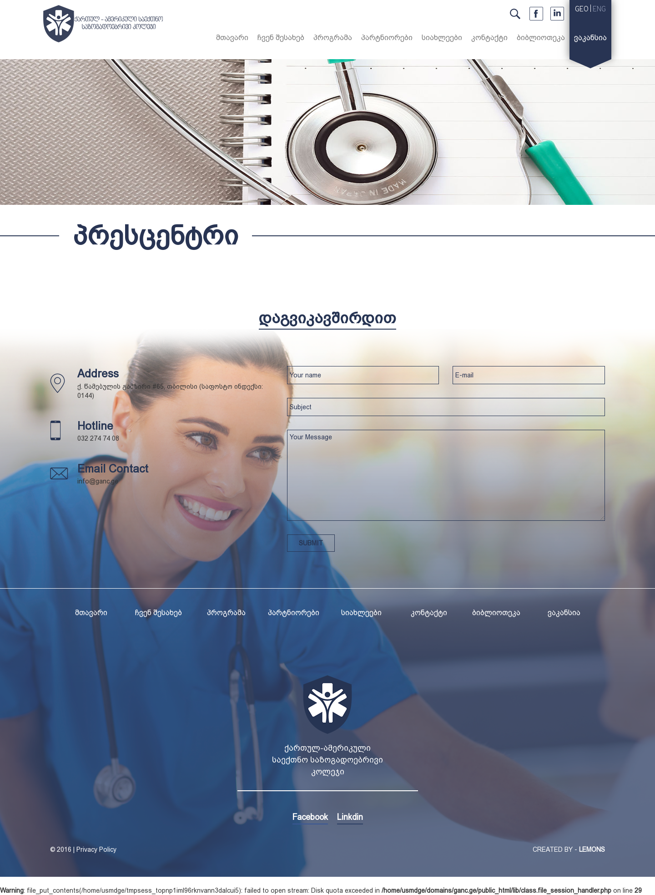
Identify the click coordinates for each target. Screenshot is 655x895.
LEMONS (592, 849)
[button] (281, 39)
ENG (599, 9)
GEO (582, 9)
